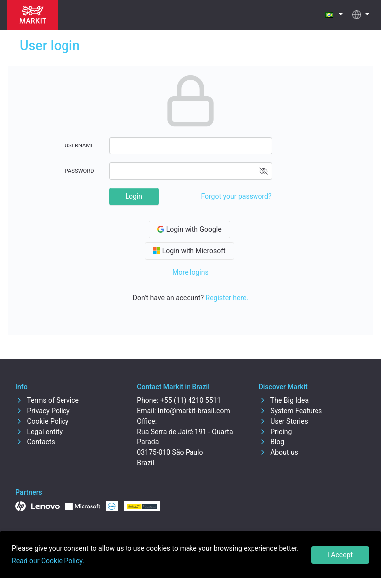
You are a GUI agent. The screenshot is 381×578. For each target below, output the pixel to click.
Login (134, 196)
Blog (271, 442)
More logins (190, 272)
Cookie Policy (41, 421)
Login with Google (189, 229)
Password (79, 171)
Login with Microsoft (189, 251)
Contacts (35, 442)
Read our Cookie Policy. (48, 561)
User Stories (283, 421)
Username (79, 146)
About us (278, 452)
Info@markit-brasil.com (194, 411)
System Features (290, 411)
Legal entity (39, 431)
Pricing (275, 431)
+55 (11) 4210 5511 (190, 400)
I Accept (340, 555)
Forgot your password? (236, 196)
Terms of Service (47, 400)
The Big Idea (284, 400)
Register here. (227, 298)
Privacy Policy (42, 411)
